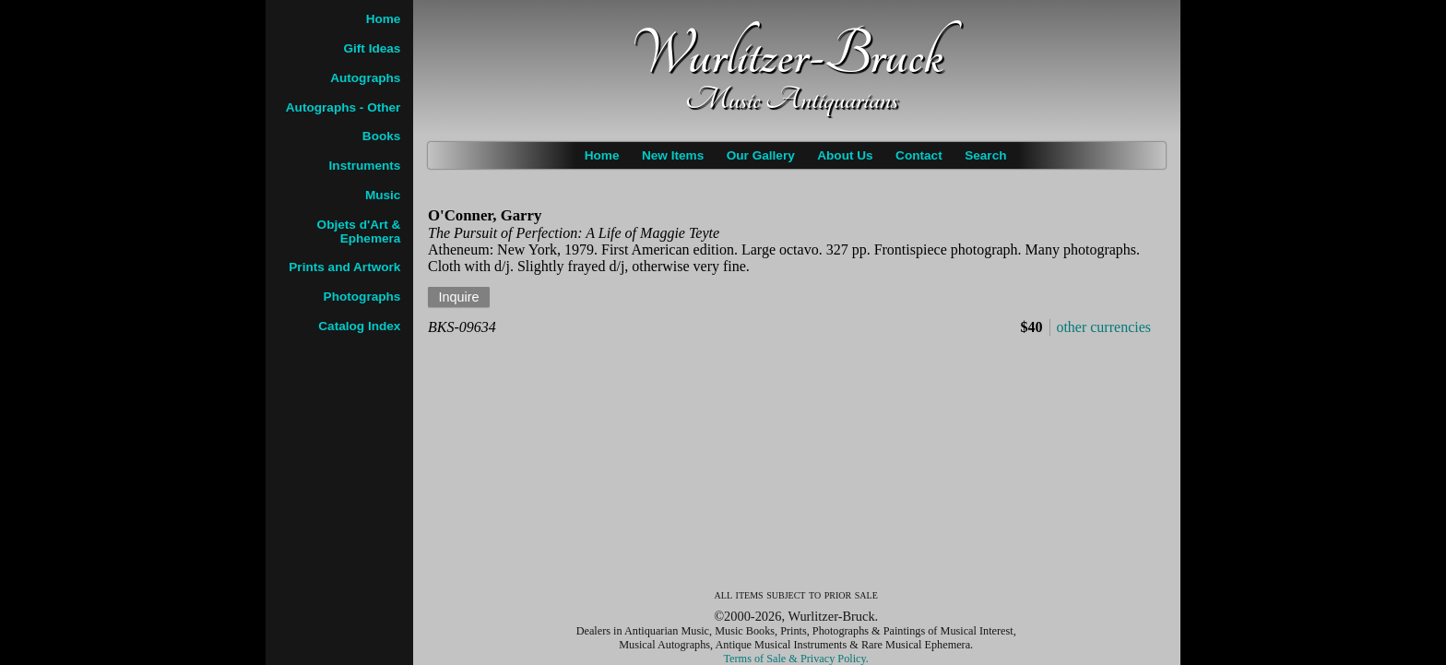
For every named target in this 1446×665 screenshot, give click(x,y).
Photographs (362, 296)
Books (381, 136)
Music (383, 195)
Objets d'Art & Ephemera (359, 231)
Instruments (365, 165)
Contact (918, 155)
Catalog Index (359, 326)
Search (985, 155)
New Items (673, 155)
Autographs (365, 78)
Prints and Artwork (344, 267)
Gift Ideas (371, 48)
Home (602, 155)
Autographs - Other (343, 107)
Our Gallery (761, 155)
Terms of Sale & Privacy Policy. (796, 658)
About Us (844, 155)
